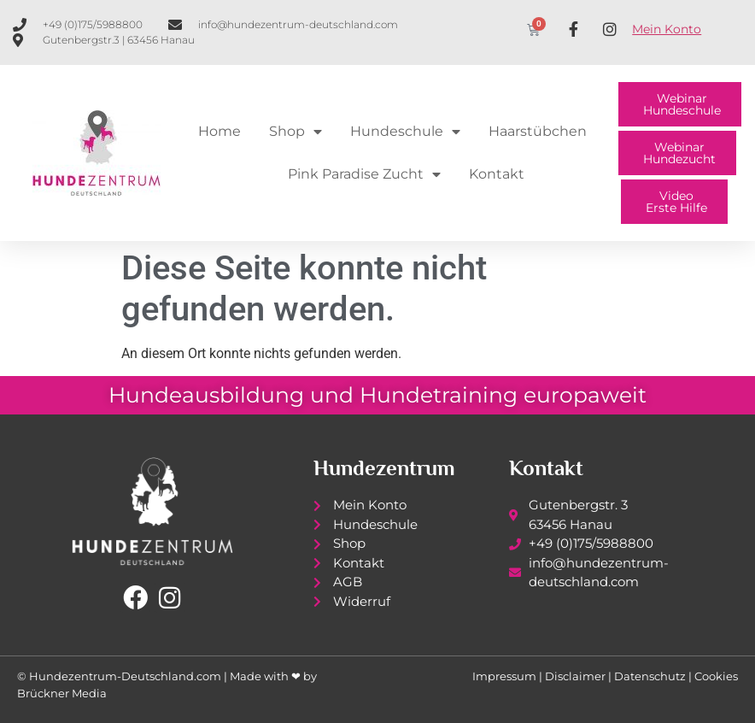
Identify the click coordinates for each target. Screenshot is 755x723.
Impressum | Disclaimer (539, 676)
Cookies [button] (716, 676)
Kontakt (496, 174)
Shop (295, 131)
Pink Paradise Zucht (364, 174)
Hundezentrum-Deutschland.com (125, 676)
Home (219, 131)
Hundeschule (405, 131)
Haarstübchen (538, 131)
